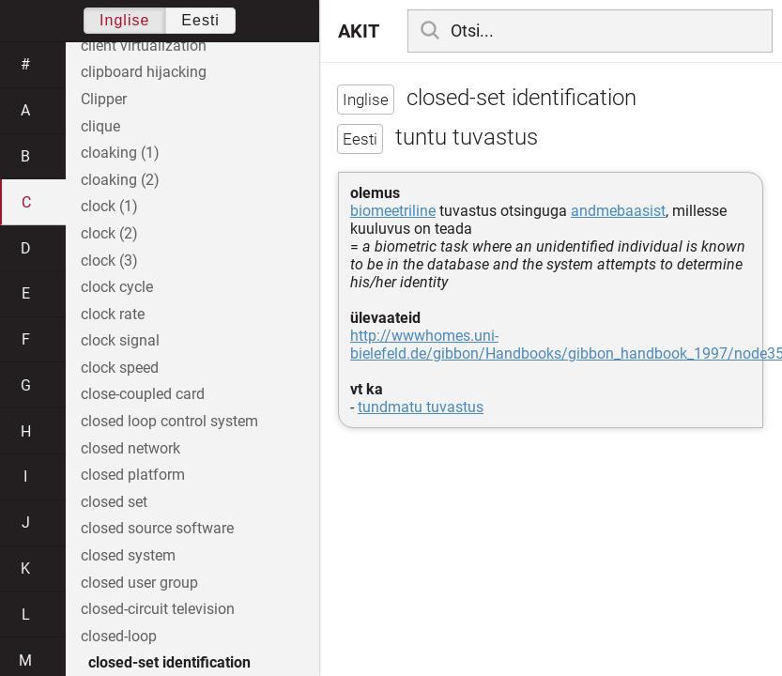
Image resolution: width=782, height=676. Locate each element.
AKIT (358, 31)
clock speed (120, 367)
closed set (114, 502)
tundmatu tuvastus (420, 407)
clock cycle (117, 287)
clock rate (113, 314)
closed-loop (119, 636)
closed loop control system (169, 421)
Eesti (200, 20)
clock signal (120, 340)
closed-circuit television (158, 609)
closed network (130, 448)
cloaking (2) (120, 180)
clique (100, 126)
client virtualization (144, 45)
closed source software (157, 528)
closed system (128, 555)
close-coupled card (143, 394)
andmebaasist (618, 211)
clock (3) (109, 260)
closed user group (139, 583)
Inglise (124, 20)
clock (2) (109, 233)
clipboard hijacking (144, 72)
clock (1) (109, 206)
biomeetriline (393, 211)
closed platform (133, 475)
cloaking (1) (120, 152)
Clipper (104, 99)
